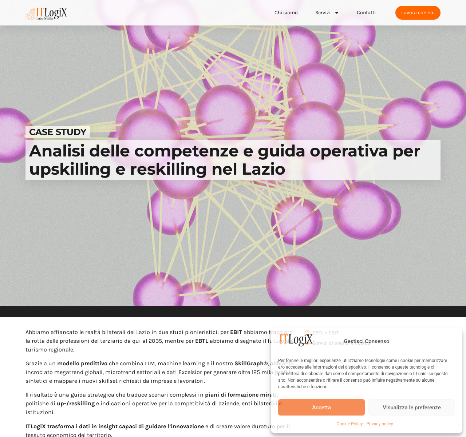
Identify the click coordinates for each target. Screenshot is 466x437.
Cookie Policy (349, 423)
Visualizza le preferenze (412, 407)
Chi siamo (286, 12)
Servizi (327, 13)
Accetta (321, 407)
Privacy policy (379, 423)
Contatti (366, 12)
